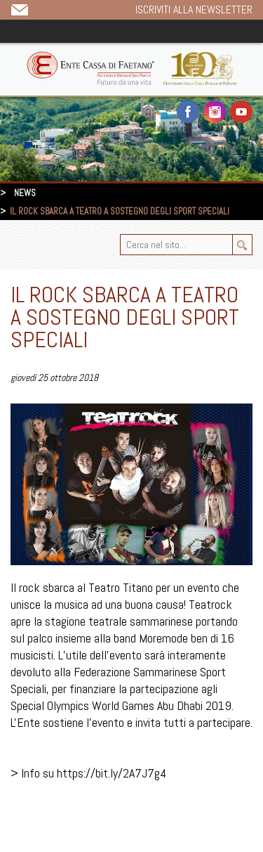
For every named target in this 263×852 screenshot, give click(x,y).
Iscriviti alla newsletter (193, 9)
